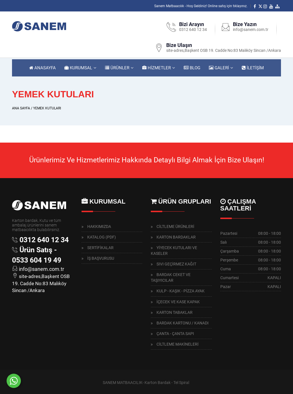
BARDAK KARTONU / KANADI (183, 323)
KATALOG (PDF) (101, 237)
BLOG (192, 67)
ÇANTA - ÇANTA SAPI (175, 333)
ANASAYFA (42, 67)
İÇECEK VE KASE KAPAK (178, 302)
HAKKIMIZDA (99, 226)
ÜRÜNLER (117, 67)
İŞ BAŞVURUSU (100, 258)
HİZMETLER (156, 67)
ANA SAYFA (21, 108)
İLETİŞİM (253, 67)
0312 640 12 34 (193, 29)
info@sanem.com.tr (250, 29)
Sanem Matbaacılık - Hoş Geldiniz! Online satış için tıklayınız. (201, 6)
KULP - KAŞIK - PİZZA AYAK (181, 291)
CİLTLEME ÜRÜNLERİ (175, 226)
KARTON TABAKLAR (175, 312)
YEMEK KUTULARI (47, 108)
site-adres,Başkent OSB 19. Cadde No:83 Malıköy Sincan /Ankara (223, 50)
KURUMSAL (78, 67)
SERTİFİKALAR (100, 247)
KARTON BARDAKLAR (176, 237)
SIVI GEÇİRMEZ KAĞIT (176, 264)
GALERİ (219, 67)
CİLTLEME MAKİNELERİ (178, 344)
